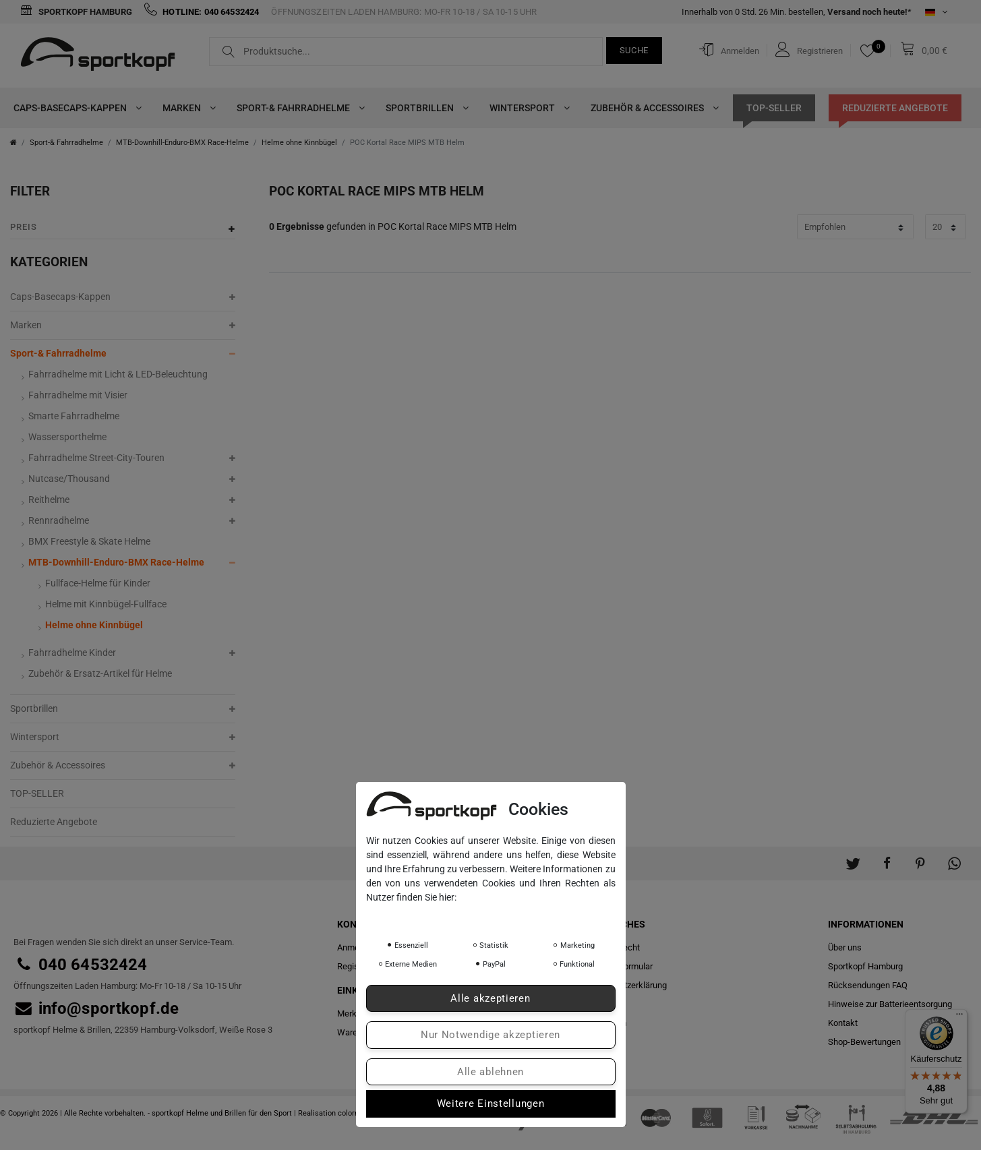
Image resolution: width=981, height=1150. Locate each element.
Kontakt (843, 1023)
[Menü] (959, 1017)
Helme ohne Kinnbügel (299, 142)
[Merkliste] (871, 50)
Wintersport (526, 108)
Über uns (845, 947)
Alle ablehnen (490, 1072)
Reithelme (48, 499)
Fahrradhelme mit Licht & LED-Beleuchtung (118, 374)
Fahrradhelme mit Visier (77, 395)
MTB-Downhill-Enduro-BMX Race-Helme (182, 142)
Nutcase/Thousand (69, 478)
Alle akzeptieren (490, 998)
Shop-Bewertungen (864, 1042)
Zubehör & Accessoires (652, 108)
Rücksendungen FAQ (868, 985)
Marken (186, 108)
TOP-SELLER (774, 107)
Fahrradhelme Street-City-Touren (96, 457)
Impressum (498, 916)
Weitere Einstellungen (491, 1103)
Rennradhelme (58, 520)
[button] (853, 857)
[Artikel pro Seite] (945, 226)
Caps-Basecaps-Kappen (74, 108)
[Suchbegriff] (406, 51)
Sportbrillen (424, 108)
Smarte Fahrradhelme (73, 416)
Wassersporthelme (67, 436)
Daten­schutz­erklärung (416, 916)
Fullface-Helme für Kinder (97, 583)
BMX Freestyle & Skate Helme (89, 541)
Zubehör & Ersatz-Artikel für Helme (100, 673)
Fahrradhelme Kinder (72, 652)
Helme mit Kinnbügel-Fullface (106, 604)
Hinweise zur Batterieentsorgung (890, 1004)
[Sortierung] (855, 226)
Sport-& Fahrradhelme (298, 108)
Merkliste (355, 1013)
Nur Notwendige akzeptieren (490, 1035)
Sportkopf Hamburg (76, 12)
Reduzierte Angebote (895, 107)
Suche (634, 50)
